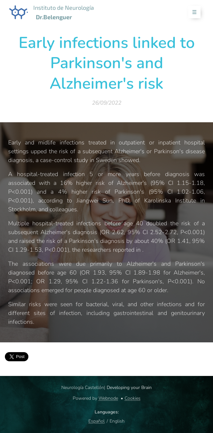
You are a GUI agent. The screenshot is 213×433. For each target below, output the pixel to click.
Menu (192, 12)
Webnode (108, 398)
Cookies (133, 398)
